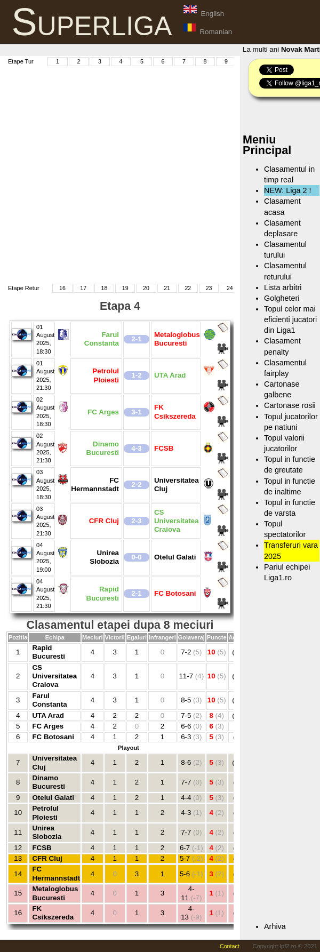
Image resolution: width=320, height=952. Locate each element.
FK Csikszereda (53, 913)
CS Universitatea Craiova (54, 676)
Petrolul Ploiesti (45, 812)
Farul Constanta (49, 700)
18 (104, 288)
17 (83, 288)
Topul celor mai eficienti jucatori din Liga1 (290, 319)
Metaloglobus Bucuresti (55, 893)
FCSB (41, 848)
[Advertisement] (106, 173)
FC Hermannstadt (56, 873)
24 (230, 288)
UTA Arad (47, 715)
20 (146, 288)
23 (209, 288)
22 (188, 288)
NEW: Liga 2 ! (287, 190)
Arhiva (275, 926)
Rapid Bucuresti (48, 652)
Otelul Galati (53, 798)
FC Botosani (53, 737)
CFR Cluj (47, 858)
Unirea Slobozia (46, 832)
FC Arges (47, 726)
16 (62, 288)
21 (167, 288)
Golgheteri (281, 298)
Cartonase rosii (290, 405)
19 (125, 288)
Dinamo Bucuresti (48, 782)
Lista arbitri (282, 287)
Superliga (92, 22)
